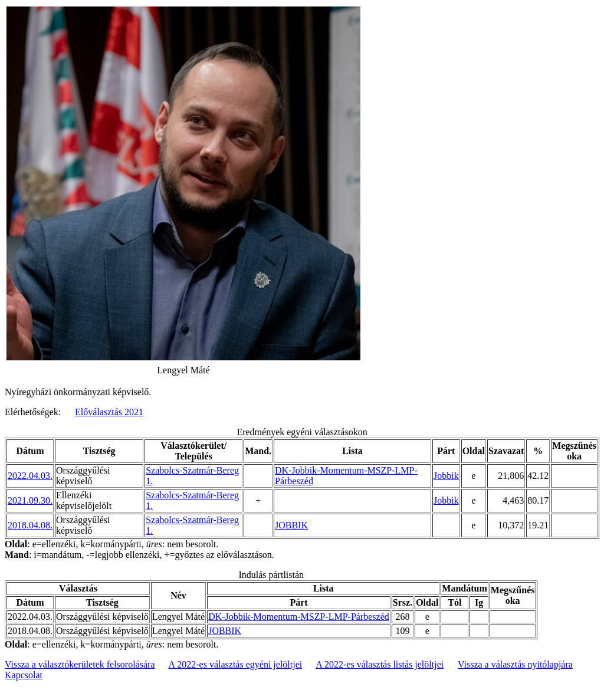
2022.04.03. (30, 476)
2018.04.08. (30, 525)
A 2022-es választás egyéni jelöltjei (236, 664)
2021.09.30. (30, 500)
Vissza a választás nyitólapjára (515, 664)
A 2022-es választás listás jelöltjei (380, 664)
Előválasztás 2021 (109, 412)
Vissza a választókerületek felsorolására (80, 664)
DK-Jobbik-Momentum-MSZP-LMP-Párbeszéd (298, 617)
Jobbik (446, 476)
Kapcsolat (23, 675)
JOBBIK (291, 525)
